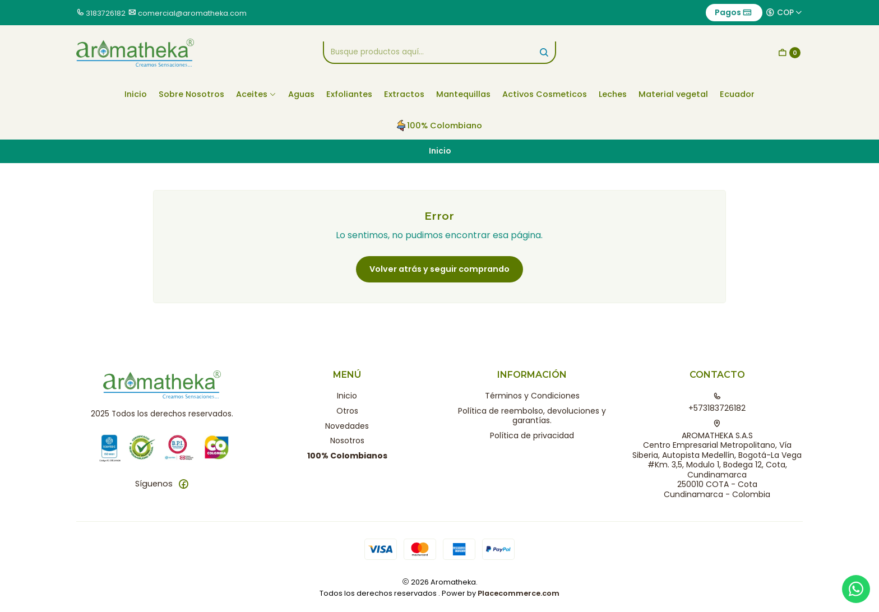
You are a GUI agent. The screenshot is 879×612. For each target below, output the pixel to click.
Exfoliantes (349, 94)
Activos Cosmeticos (544, 94)
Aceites (256, 94)
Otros (347, 410)
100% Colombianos (347, 455)
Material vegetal (673, 94)
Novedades (347, 426)
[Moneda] (784, 12)
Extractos (404, 94)
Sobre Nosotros (191, 94)
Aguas (301, 94)
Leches (613, 94)
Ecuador (737, 94)
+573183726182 (717, 403)
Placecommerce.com (518, 593)
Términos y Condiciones (532, 395)
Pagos (733, 12)
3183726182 (106, 13)
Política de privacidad (532, 435)
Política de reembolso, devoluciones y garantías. (532, 415)
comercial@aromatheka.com (192, 13)
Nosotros (347, 440)
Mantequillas (463, 94)
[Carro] (789, 53)
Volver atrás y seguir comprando (439, 269)
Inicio (135, 94)
